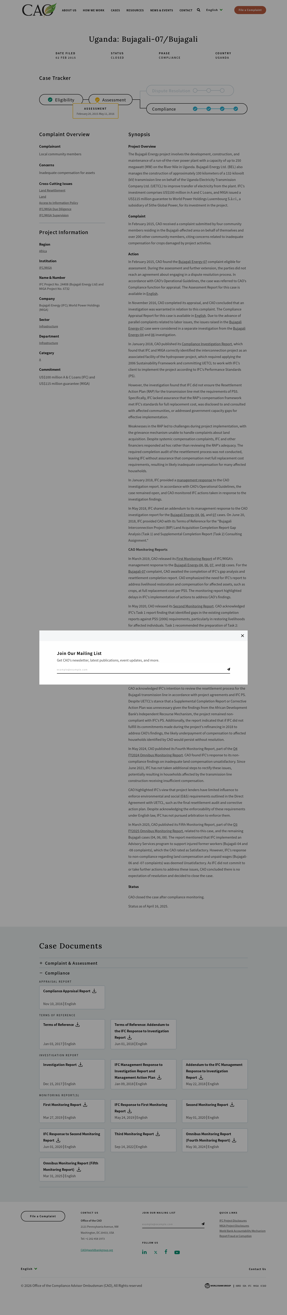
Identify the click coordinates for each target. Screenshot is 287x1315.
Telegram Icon (228, 669)
